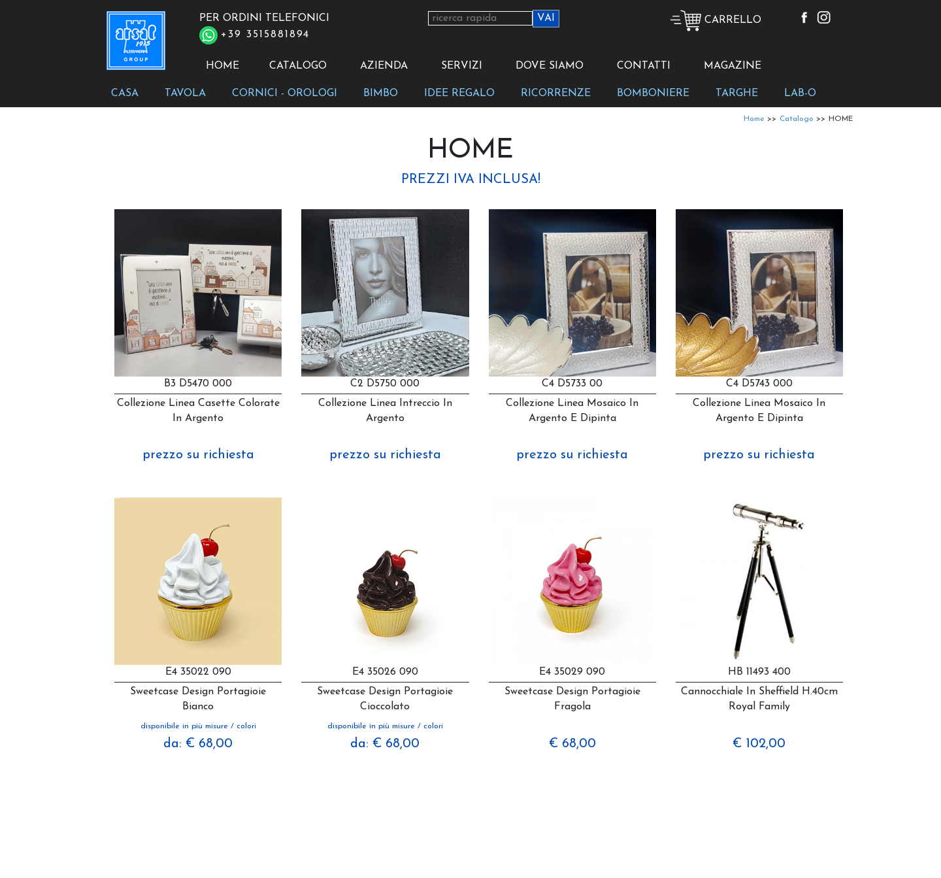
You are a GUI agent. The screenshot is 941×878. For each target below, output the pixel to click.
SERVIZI (461, 66)
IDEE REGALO (459, 93)
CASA (125, 93)
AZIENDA (384, 66)
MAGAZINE (732, 66)
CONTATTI (643, 66)
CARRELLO (715, 20)
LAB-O (800, 93)
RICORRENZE (556, 93)
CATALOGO (298, 66)
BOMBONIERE (653, 93)
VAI (546, 18)
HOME (222, 66)
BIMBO (380, 93)
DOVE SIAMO (550, 66)
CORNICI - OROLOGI (284, 93)
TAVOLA (185, 93)
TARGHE (737, 93)
